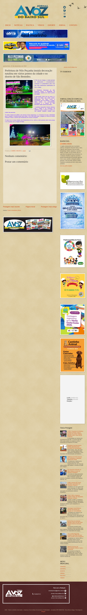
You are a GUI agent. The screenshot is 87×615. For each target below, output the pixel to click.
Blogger (43, 611)
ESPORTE (51, 25)
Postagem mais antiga (49, 207)
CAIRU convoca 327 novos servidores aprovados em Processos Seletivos (74, 484)
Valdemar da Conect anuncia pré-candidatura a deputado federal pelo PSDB (74, 458)
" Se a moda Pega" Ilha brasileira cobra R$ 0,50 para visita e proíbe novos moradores (75, 535)
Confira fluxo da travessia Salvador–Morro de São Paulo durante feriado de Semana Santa (75, 523)
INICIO (8, 25)
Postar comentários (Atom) (14, 210)
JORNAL (62, 25)
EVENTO (62, 571)
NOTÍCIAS (18, 25)
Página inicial (30, 207)
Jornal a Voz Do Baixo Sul (70, 67)
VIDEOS (62, 577)
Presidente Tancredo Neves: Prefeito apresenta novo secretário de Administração (74, 447)
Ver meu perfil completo (66, 166)
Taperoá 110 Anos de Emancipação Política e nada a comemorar (75, 548)
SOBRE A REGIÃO (67, 144)
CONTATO (73, 25)
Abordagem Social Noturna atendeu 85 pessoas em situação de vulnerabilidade (74, 510)
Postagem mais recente (11, 207)
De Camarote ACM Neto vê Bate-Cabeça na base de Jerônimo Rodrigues (74, 471)
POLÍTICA (30, 25)
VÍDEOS (41, 25)
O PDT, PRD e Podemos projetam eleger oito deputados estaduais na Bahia (75, 497)
